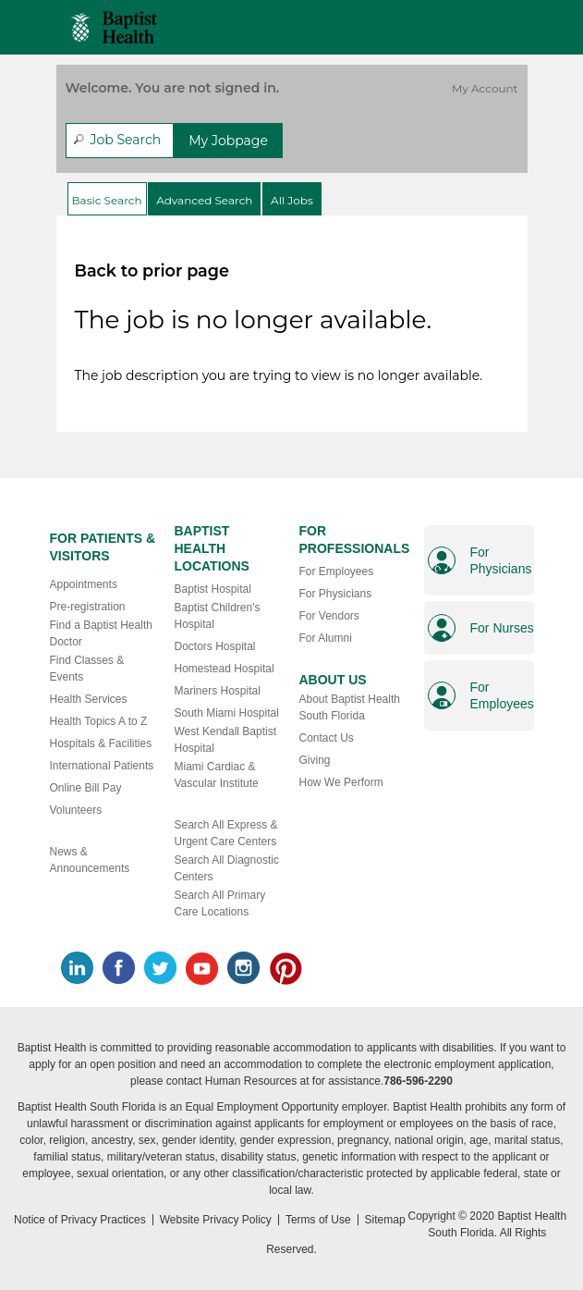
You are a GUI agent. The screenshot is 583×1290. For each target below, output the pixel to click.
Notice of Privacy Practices (80, 1219)
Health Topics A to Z (99, 721)
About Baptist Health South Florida (349, 707)
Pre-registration (88, 606)
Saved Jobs (520, 23)
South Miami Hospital (227, 712)
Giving (315, 760)
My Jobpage (228, 140)
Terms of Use (318, 1219)
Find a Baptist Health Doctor (101, 633)
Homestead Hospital (224, 668)
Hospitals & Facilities (101, 743)
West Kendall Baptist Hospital (226, 740)
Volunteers (76, 810)
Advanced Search (204, 200)
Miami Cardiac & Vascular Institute (217, 775)
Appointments (83, 584)
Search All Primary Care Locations (220, 903)
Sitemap (385, 1219)
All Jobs (292, 200)
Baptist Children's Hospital (218, 616)
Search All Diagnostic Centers (227, 868)
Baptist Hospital (213, 589)
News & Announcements (90, 860)
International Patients (102, 765)
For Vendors (329, 615)
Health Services (89, 699)
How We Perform (341, 782)
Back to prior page (152, 270)
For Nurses (502, 627)
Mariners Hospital (218, 690)
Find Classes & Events (87, 668)
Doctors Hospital (215, 646)
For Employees (336, 571)
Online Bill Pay (86, 787)
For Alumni (325, 638)
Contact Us (326, 737)
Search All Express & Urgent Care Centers (226, 833)
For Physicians (335, 593)
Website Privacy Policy (216, 1219)
